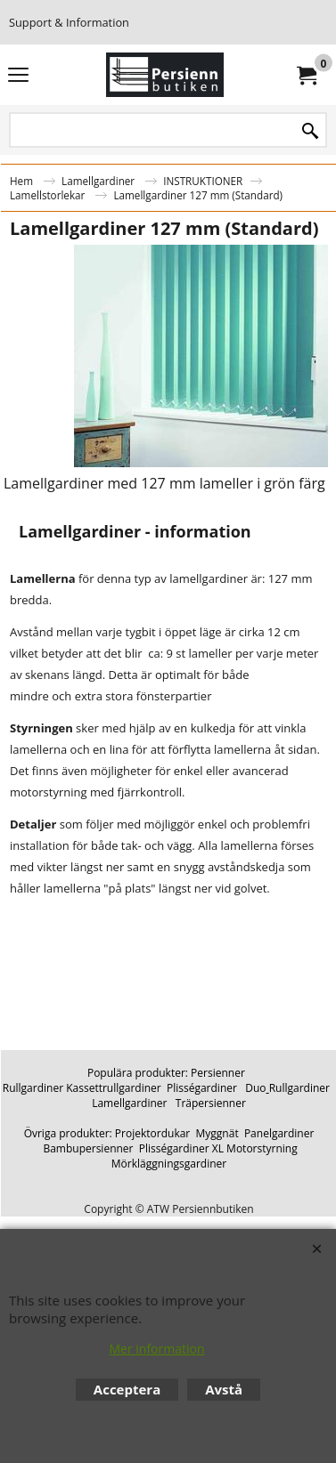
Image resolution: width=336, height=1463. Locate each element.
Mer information (156, 1348)
